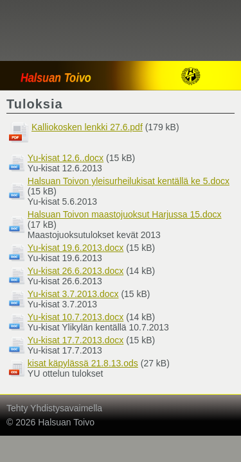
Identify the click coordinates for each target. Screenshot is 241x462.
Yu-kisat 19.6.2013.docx (75, 248)
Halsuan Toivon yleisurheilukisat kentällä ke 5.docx (128, 181)
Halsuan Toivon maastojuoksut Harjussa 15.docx (125, 214)
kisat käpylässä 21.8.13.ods (83, 363)
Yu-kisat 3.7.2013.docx (73, 294)
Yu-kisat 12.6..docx (65, 158)
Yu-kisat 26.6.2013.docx (75, 271)
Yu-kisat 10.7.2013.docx (75, 317)
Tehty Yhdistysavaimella (54, 408)
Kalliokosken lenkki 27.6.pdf (87, 127)
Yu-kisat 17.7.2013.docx (75, 340)
